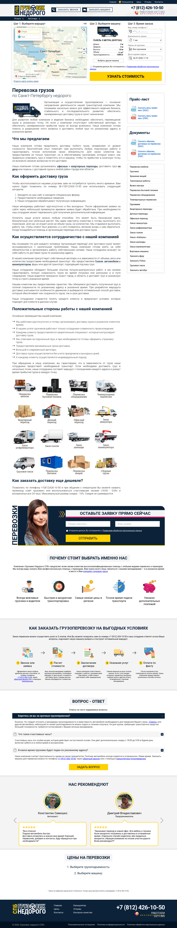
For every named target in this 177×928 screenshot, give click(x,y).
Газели (99, 261)
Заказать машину (99, 9)
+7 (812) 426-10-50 (147, 7)
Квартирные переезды (141, 209)
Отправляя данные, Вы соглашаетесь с (105, 531)
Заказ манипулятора (140, 246)
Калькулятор (127, 2)
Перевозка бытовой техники (144, 190)
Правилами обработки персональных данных (122, 531)
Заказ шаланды (137, 242)
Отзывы (148, 2)
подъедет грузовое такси (95, 571)
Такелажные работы (140, 181)
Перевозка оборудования (142, 195)
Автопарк (32, 18)
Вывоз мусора (137, 185)
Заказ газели (136, 232)
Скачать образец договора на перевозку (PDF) (149, 154)
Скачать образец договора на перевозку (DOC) (149, 144)
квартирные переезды (84, 166)
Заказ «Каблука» (138, 237)
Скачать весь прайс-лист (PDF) (148, 117)
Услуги (17, 18)
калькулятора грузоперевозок (131, 758)
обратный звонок (21, 679)
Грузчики (134, 171)
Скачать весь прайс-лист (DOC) (148, 109)
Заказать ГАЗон (137, 261)
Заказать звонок (68, 9)
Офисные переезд (139, 218)
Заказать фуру (137, 256)
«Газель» (152, 722)
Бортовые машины (139, 251)
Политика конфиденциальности (111, 925)
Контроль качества (82, 912)
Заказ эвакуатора (138, 223)
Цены (138, 2)
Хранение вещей (138, 176)
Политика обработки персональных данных (146, 925)
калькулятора (27, 681)
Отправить (88, 538)
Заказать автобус (138, 270)
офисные (62, 166)
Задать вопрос (88, 767)
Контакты (159, 2)
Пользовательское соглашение (81, 925)
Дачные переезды (139, 214)
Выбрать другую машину (108, 61)
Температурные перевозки (143, 199)
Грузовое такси (137, 265)
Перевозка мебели (139, 167)
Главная (112, 2)
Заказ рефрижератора (141, 228)
